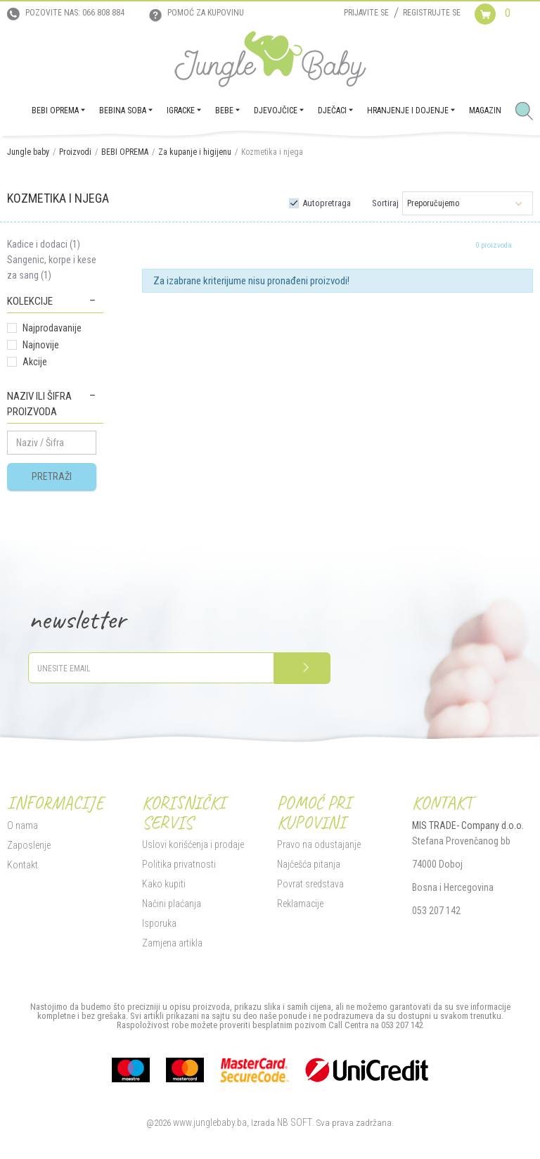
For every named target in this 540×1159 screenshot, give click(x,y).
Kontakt (22, 864)
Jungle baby (28, 152)
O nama (22, 825)
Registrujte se (432, 13)
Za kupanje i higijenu (194, 152)
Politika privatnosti (179, 864)
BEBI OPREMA (124, 152)
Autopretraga (326, 203)
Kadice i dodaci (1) (43, 244)
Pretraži (52, 476)
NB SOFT (294, 1122)
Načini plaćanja (171, 903)
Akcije (34, 361)
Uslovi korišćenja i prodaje (193, 844)
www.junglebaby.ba (210, 1122)
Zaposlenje (29, 845)
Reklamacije (300, 903)
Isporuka (159, 923)
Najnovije (40, 344)
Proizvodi (75, 152)
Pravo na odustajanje (319, 844)
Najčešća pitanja (308, 864)
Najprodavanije (52, 328)
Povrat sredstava (310, 883)
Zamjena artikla (172, 943)
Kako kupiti (164, 883)
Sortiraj (385, 203)
